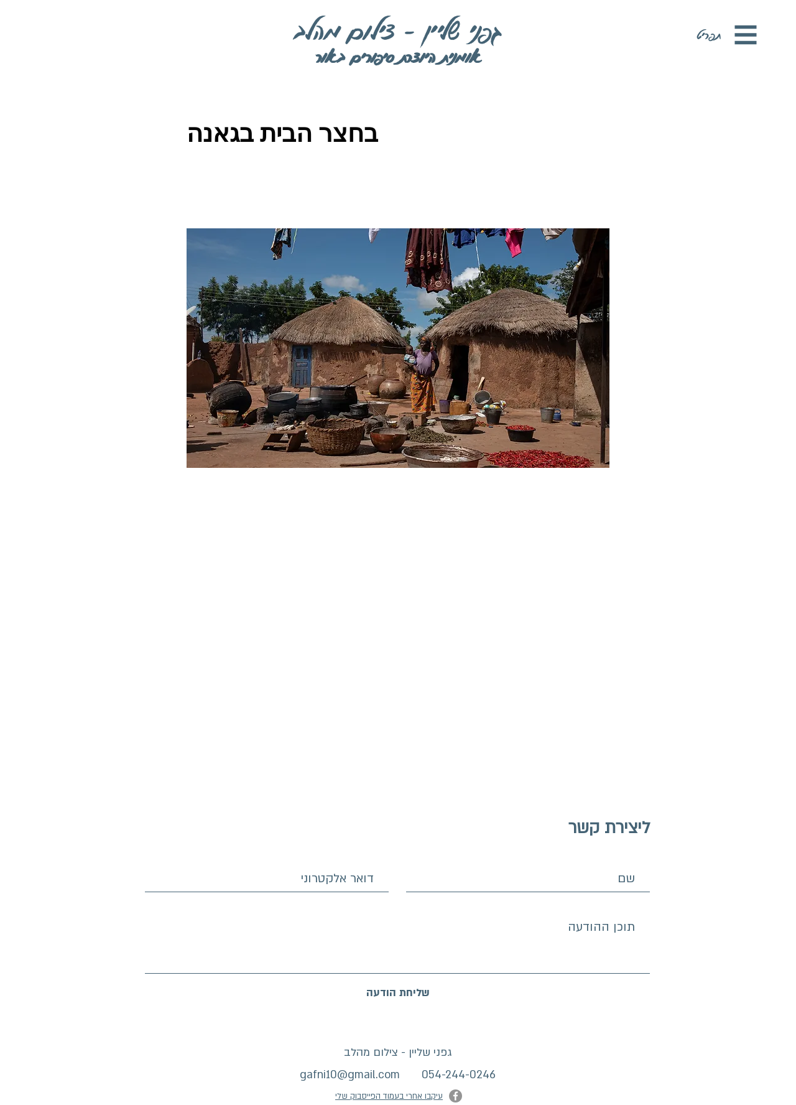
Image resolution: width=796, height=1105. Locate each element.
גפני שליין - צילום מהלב (397, 1052)
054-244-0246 (459, 1075)
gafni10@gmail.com (350, 1075)
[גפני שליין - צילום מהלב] (398, 30)
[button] (746, 35)
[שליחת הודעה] (398, 993)
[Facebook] (455, 1096)
